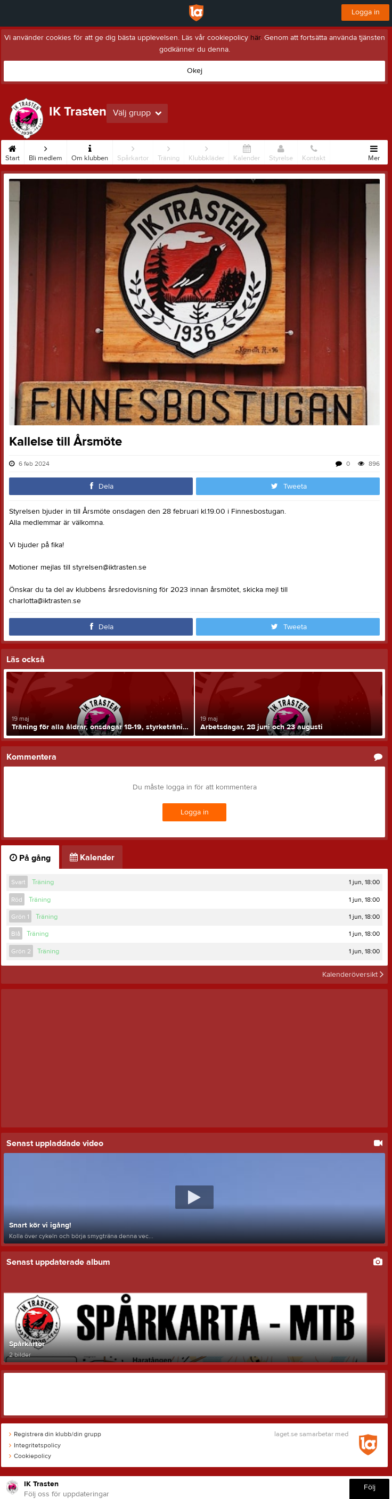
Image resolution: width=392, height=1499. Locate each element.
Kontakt (313, 151)
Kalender (246, 151)
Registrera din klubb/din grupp (55, 1434)
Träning (168, 151)
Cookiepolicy (30, 1456)
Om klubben (89, 151)
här (255, 38)
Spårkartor (133, 151)
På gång (30, 858)
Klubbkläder (206, 151)
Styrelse (281, 151)
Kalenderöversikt (352, 974)
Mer (374, 151)
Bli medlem (45, 151)
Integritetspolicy (35, 1445)
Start (12, 151)
